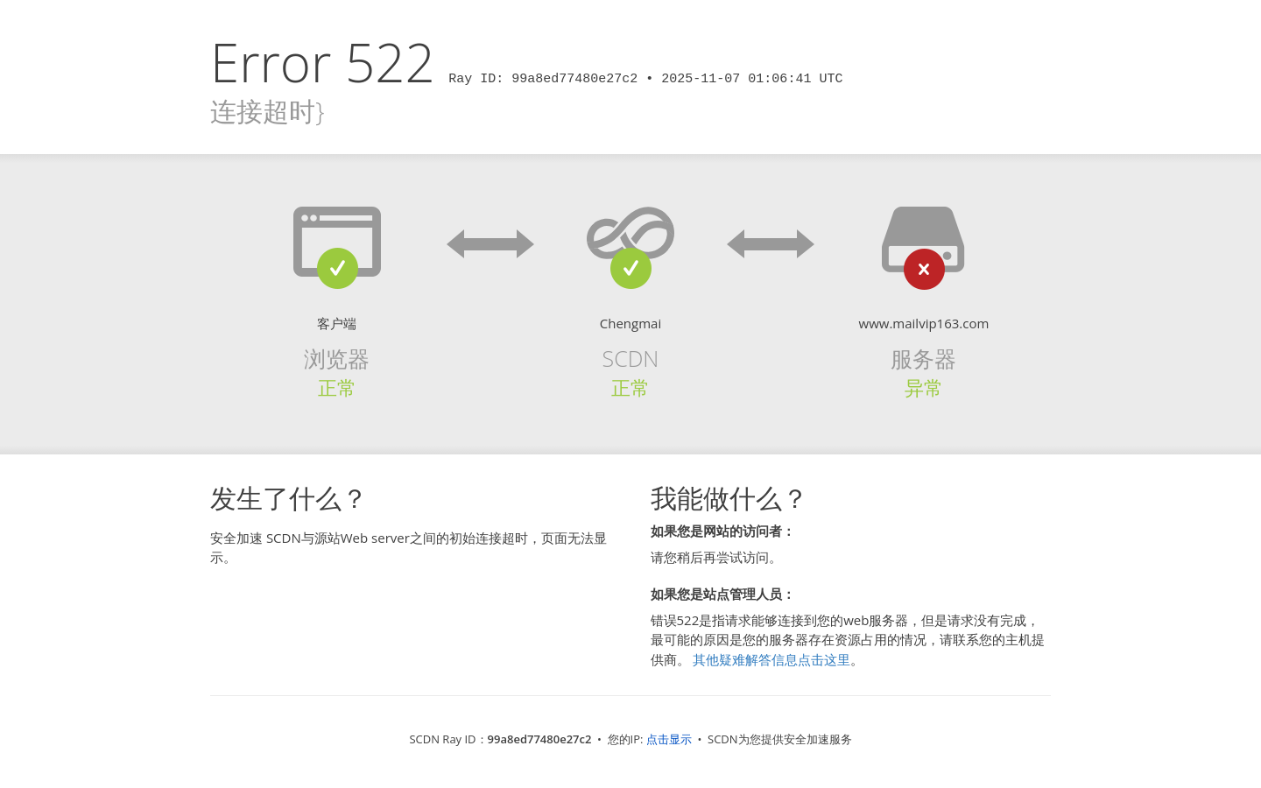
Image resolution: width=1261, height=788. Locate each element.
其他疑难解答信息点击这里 (771, 659)
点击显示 (669, 739)
